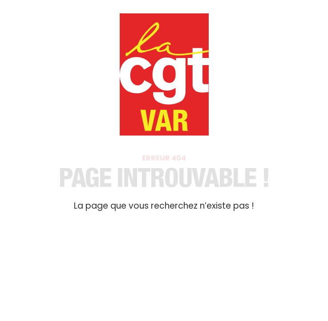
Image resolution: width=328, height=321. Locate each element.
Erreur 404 (164, 158)
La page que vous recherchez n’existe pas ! (164, 206)
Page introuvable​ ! (164, 181)
